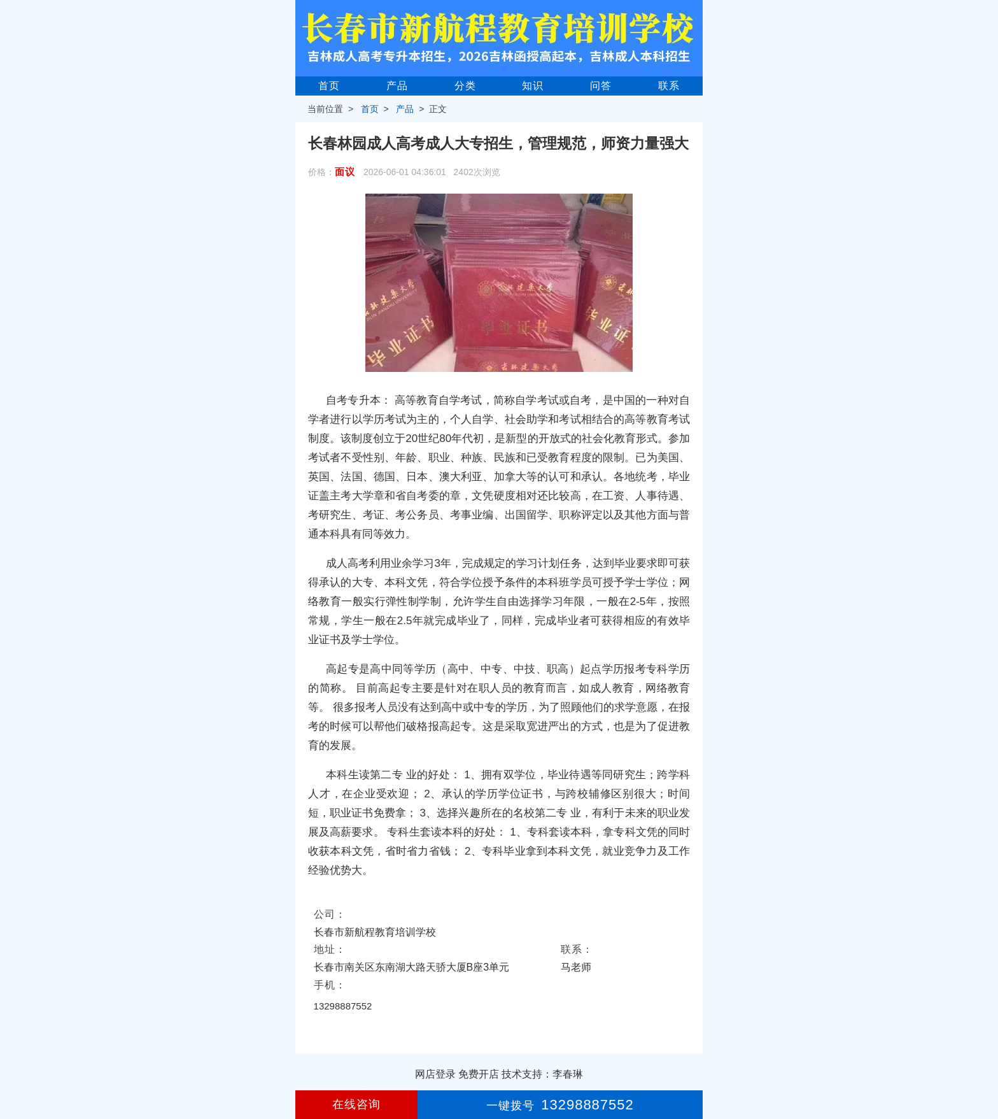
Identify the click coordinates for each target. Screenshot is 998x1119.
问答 (601, 85)
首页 (329, 85)
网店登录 (435, 1074)
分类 (465, 85)
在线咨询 (356, 1104)
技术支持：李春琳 (542, 1074)
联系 (669, 85)
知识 (533, 85)
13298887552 (343, 1006)
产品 (397, 85)
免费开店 (478, 1074)
